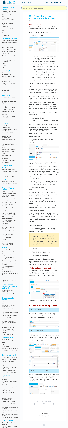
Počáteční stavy (44, 413)
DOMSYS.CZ (49, 2)
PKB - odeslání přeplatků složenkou (41, 252)
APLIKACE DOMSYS (59, 2)
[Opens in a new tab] (44, 424)
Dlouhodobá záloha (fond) (44, 415)
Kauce (44, 416)
